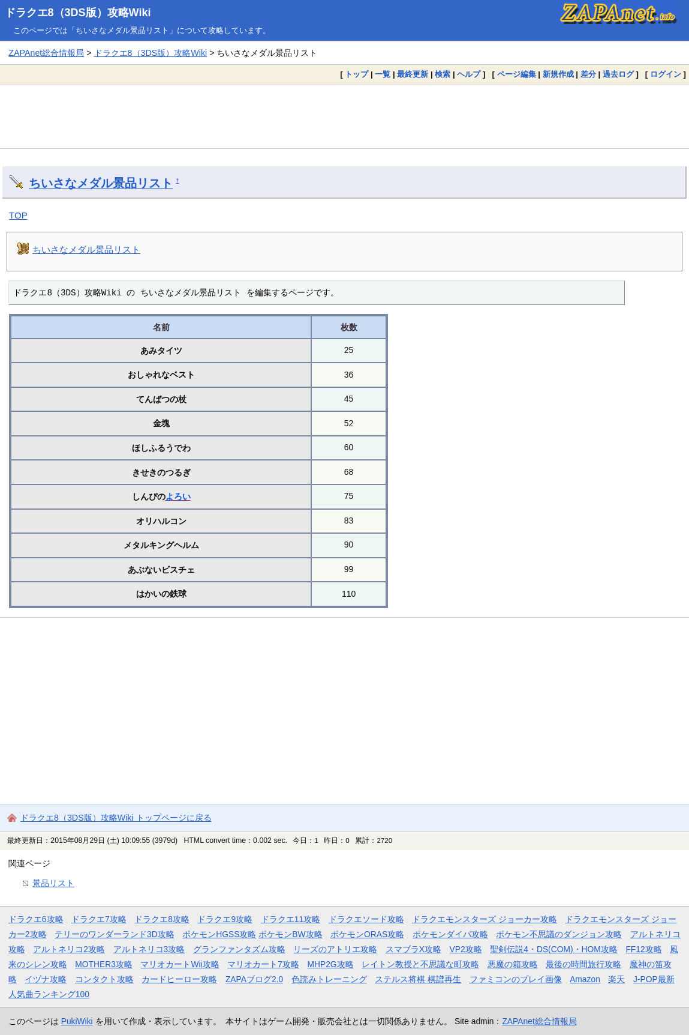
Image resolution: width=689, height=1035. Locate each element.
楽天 (616, 979)
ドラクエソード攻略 (366, 919)
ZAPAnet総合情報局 (46, 53)
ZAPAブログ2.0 (254, 979)
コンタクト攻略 (104, 979)
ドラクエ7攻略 (99, 919)
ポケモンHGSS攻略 (219, 934)
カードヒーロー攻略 (179, 979)
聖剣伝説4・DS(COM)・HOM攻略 (554, 949)
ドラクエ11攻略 (290, 919)
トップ (356, 74)
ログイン (665, 74)
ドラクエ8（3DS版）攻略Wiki (78, 13)
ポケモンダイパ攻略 (450, 934)
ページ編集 (516, 74)
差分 (588, 74)
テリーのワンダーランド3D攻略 (114, 934)
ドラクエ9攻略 (224, 919)
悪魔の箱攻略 (513, 964)
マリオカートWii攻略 (179, 964)
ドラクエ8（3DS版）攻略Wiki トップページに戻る (116, 817)
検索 (442, 74)
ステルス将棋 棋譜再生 (418, 979)
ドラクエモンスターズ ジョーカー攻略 (484, 919)
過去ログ (618, 74)
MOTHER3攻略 (104, 964)
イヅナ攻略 (46, 979)
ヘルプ (468, 74)
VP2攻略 (466, 949)
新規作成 (558, 74)
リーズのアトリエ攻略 (335, 949)
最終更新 (412, 74)
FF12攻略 (643, 949)
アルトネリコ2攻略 (69, 949)
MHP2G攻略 (330, 964)
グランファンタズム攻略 (239, 949)
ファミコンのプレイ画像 (516, 979)
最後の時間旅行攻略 (583, 964)
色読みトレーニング (329, 979)
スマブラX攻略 (413, 949)
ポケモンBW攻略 (290, 934)
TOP (18, 215)
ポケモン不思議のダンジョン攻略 (559, 934)
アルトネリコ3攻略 (149, 949)
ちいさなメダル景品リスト (101, 183)
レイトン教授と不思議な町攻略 (420, 964)
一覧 (382, 74)
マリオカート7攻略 (263, 964)
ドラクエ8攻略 (161, 919)
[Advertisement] (344, 116)
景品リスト (53, 883)
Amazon (585, 979)
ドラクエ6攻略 (36, 919)
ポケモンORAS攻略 (367, 934)
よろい (178, 496)
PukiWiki (77, 1021)
